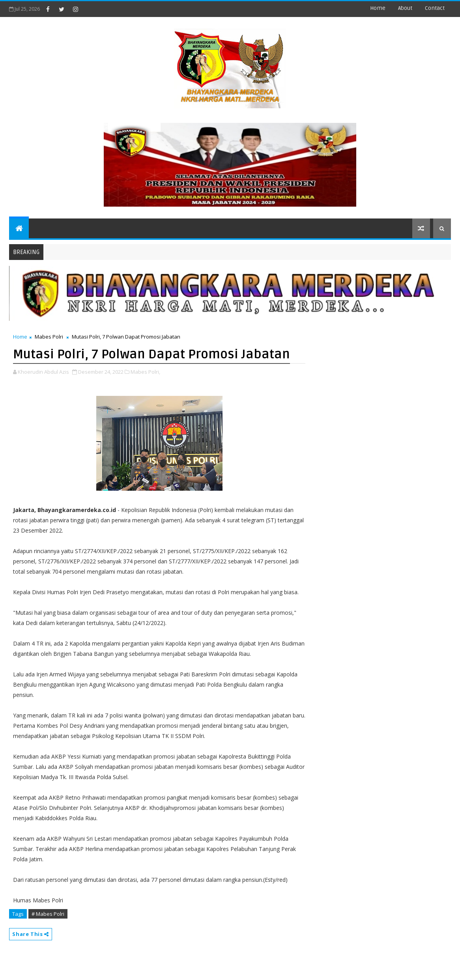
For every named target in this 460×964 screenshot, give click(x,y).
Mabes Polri (49, 336)
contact (435, 8)
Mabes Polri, (145, 371)
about (405, 8)
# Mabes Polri (48, 913)
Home (377, 8)
